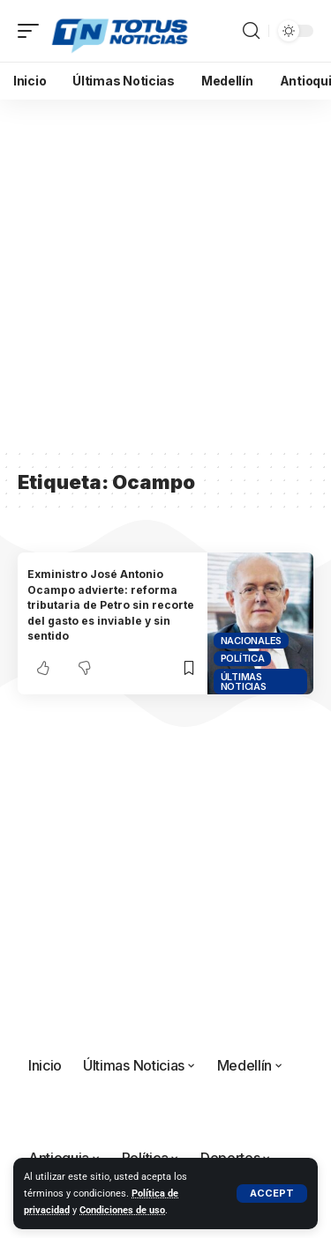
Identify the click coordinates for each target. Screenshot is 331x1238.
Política (243, 658)
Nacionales (251, 640)
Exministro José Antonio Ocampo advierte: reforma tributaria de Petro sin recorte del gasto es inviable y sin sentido (110, 604)
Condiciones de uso (122, 1210)
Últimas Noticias (244, 682)
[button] (272, 1193)
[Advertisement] (165, 273)
